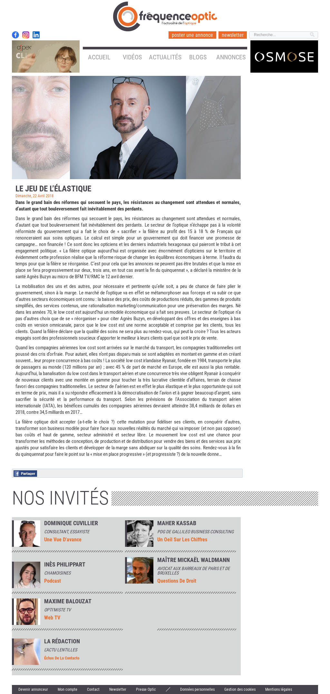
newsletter (233, 35)
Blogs (198, 57)
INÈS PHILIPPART (64, 564)
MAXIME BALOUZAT (68, 601)
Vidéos (132, 57)
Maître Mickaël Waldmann (193, 560)
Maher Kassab (176, 523)
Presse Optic (146, 689)
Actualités (165, 57)
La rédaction (62, 641)
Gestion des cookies (240, 689)
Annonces (231, 57)
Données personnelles (197, 689)
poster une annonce (192, 35)
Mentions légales (278, 689)
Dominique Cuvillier (71, 523)
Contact (93, 689)
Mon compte (67, 689)
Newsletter (117, 689)
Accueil (99, 57)
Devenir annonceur (33, 689)
